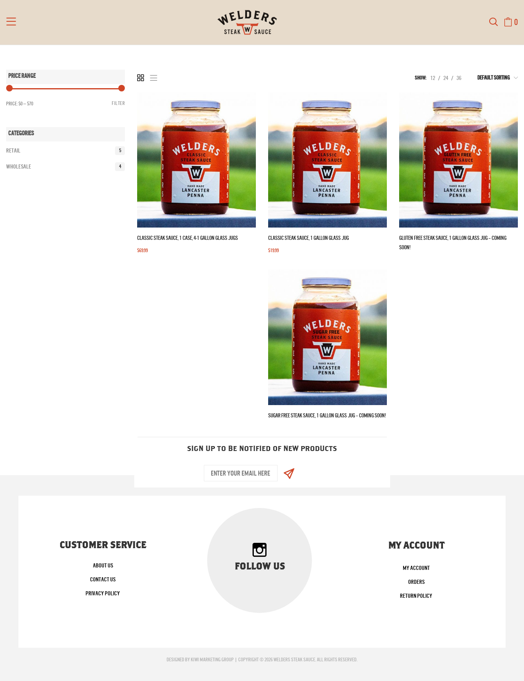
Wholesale (65, 166)
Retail (65, 150)
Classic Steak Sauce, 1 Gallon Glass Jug (308, 238)
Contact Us (102, 579)
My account (416, 568)
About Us (103, 565)
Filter (118, 103)
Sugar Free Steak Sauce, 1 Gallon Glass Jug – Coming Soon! (327, 415)
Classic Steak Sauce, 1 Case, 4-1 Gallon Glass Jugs (187, 238)
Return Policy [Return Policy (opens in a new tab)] (416, 595)
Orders (416, 582)
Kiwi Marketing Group (212, 660)
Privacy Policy (103, 593)
